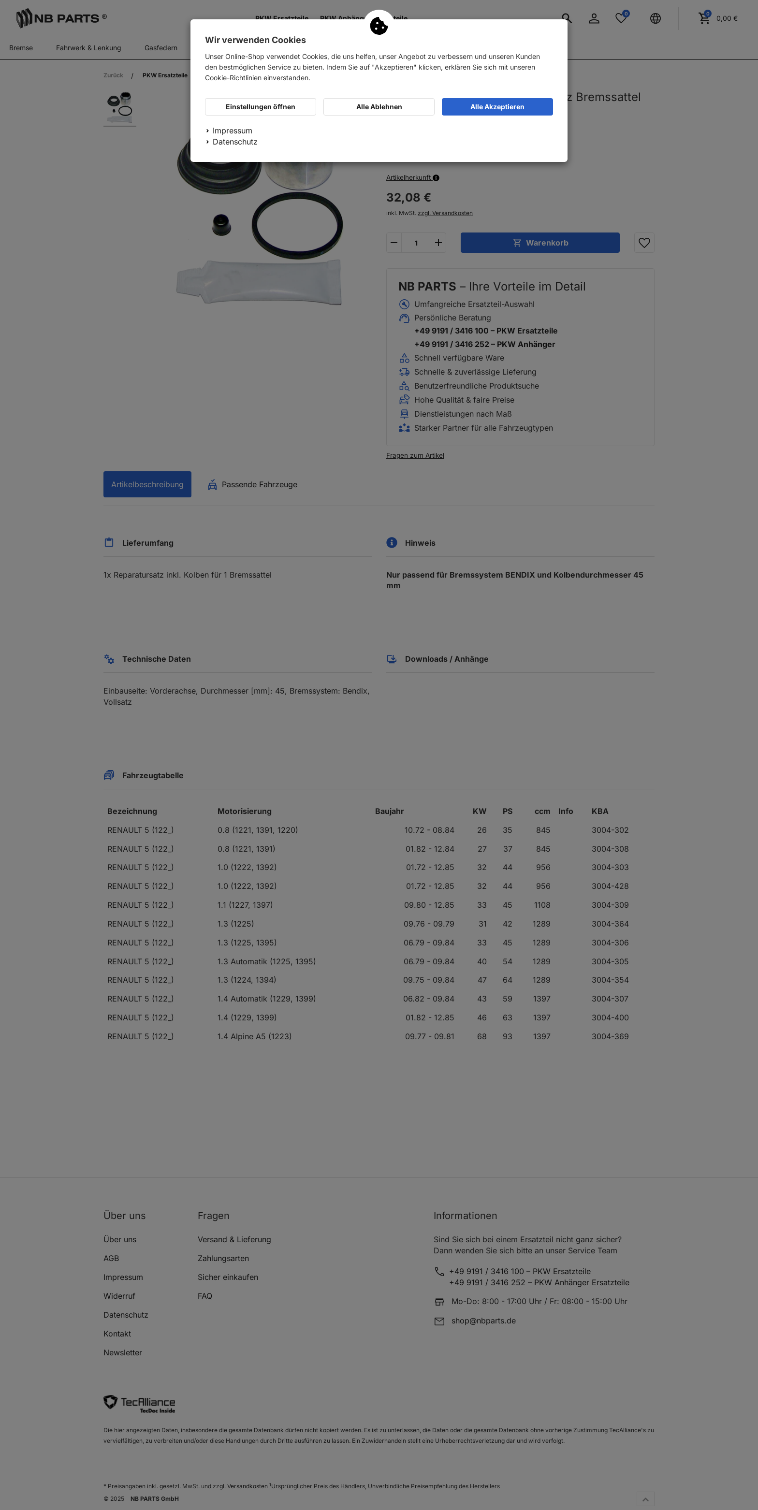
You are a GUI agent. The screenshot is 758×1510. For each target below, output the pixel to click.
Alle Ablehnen (379, 106)
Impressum (232, 130)
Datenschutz (235, 141)
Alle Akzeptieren (497, 106)
